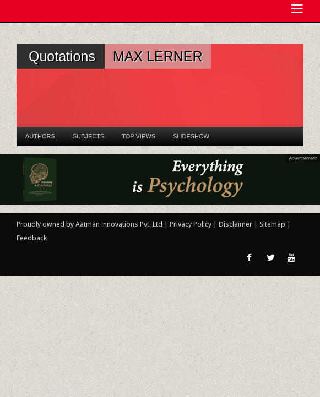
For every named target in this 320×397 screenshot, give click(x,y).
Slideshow (191, 136)
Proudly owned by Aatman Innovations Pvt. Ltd (89, 224)
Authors (40, 136)
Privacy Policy (191, 224)
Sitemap (273, 224)
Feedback (32, 238)
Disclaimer (235, 224)
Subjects (88, 136)
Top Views (138, 136)
